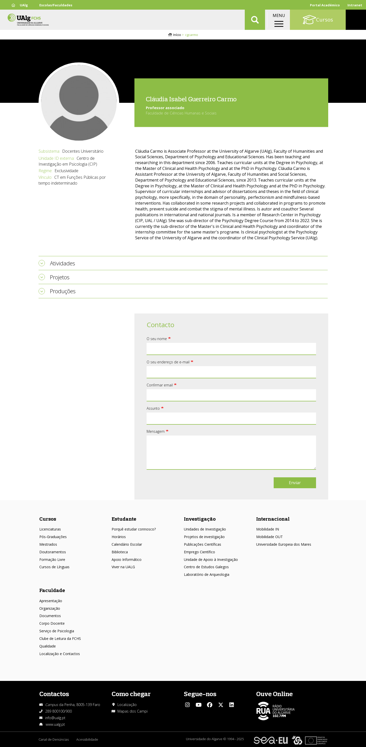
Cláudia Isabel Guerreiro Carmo (191, 98)
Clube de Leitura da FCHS (60, 638)
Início (177, 34)
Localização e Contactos (59, 653)
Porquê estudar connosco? (134, 529)
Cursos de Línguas (54, 566)
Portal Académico (325, 5)
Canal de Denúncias (54, 739)
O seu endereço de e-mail (168, 362)
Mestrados (48, 544)
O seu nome (157, 338)
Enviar (295, 482)
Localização (127, 704)
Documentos (50, 615)
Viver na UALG (123, 566)
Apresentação (50, 600)
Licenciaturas (50, 529)
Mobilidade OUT (269, 536)
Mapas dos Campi (132, 711)
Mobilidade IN (267, 529)
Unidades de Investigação (205, 529)
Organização (49, 608)
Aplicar (255, 20)
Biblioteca (120, 551)
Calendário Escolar (127, 544)
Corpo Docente (52, 623)
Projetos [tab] (59, 277)
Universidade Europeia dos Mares (283, 544)
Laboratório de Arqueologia (206, 574)
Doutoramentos (52, 551)
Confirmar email (160, 385)
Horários (119, 536)
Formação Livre (52, 559)
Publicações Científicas (202, 544)
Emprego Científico (199, 551)
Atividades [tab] (62, 263)
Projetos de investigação (204, 536)
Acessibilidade (87, 739)
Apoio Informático (127, 559)
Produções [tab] (63, 291)
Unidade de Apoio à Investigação (211, 559)
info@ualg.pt (55, 717)
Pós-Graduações (53, 536)
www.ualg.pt (55, 724)
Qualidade (47, 646)
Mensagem (156, 431)
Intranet (354, 5)
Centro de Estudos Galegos (206, 566)
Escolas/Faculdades (55, 5)
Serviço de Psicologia (56, 630)
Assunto (153, 408)
